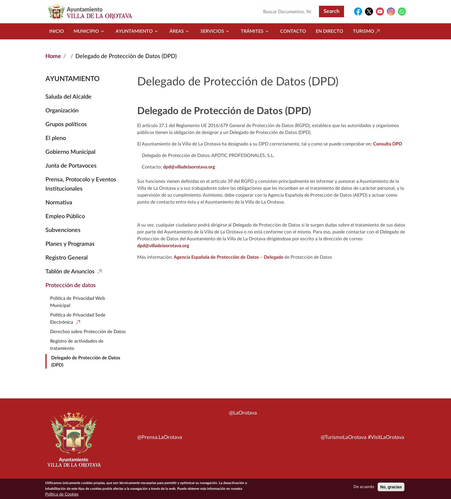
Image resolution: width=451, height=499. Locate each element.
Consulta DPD (387, 144)
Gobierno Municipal (70, 152)
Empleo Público (65, 216)
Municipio (90, 31)
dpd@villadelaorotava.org (189, 167)
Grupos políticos (66, 124)
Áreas (180, 31)
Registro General (66, 258)
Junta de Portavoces (71, 166)
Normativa (58, 203)
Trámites (255, 31)
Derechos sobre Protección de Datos (88, 331)
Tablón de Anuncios (70, 272)
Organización (62, 111)
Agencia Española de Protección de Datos (216, 257)
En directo (329, 31)
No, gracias (391, 487)
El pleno (55, 138)
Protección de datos (70, 285)
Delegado (273, 257)
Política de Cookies (62, 495)
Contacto (293, 31)
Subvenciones (63, 230)
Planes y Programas (70, 244)
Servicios (215, 31)
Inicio (56, 31)
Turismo (367, 31)
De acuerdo (363, 487)
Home (53, 56)
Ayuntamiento (138, 31)
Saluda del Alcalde (68, 97)
